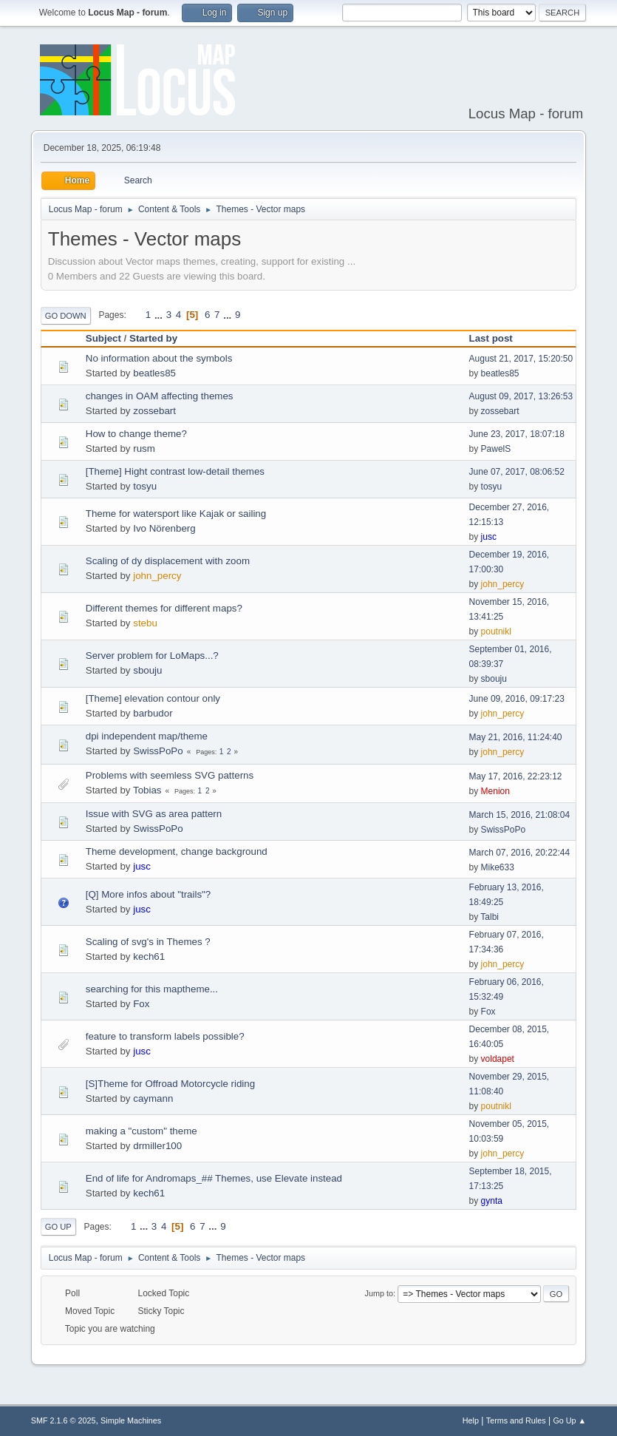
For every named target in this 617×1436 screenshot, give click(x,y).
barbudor (152, 713)
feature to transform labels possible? (165, 1036)
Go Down (65, 315)
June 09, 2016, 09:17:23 (517, 699)
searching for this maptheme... (152, 989)
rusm (144, 448)
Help (471, 1420)
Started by (153, 338)
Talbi (489, 917)
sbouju (147, 670)
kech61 (149, 956)
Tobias (147, 790)
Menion (495, 791)
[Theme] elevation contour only (153, 698)
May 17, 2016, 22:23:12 (515, 776)
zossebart (154, 410)
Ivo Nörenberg (164, 528)
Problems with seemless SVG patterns (169, 775)
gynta (491, 1201)
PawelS (496, 449)
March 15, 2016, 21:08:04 (519, 815)
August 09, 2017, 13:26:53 (521, 396)
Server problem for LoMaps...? (152, 655)
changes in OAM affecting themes (159, 396)
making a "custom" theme (141, 1131)
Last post (497, 338)
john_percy (157, 575)
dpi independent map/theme (147, 736)
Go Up (58, 1226)
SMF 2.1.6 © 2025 (63, 1420)
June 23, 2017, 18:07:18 (517, 434)
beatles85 (154, 373)
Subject (103, 338)
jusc (489, 537)
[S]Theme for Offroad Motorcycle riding (170, 1083)
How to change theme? (136, 433)
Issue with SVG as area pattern (154, 813)
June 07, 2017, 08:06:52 (517, 472)
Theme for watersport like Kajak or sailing (176, 513)
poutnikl (496, 631)
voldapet (497, 1059)
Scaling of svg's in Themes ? (148, 941)
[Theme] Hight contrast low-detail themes (175, 471)
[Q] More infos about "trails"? (148, 894)
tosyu (145, 486)
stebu (145, 623)
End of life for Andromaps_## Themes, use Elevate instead (214, 1178)
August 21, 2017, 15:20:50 (521, 358)
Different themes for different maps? (164, 608)
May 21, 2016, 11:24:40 (515, 737)
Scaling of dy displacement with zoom (168, 560)
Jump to (379, 1293)
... (160, 314)
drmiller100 (157, 1145)
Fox (141, 1003)
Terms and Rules (516, 1420)
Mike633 (497, 867)
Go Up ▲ (569, 1420)
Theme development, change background (176, 851)
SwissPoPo (158, 750)
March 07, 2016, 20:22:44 (519, 852)
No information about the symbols (159, 358)
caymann (153, 1098)
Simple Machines (130, 1420)
